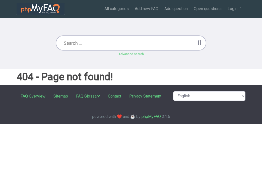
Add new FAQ (146, 8)
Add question (176, 8)
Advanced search (131, 54)
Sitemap (60, 96)
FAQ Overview (33, 96)
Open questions (208, 8)
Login (232, 8)
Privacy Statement (145, 96)
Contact (114, 96)
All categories (116, 8)
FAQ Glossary (88, 96)
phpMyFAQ (151, 116)
